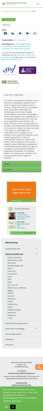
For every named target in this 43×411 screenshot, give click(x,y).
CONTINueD (12, 274)
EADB (9, 277)
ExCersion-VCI (12, 285)
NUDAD (10, 293)
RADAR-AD (11, 312)
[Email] (27, 33)
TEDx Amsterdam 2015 (13, 59)
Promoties (9, 344)
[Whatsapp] (34, 33)
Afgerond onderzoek (23, 11)
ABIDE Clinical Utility (14, 260)
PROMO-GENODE (14, 310)
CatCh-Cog (11, 271)
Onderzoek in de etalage (15, 328)
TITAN (9, 318)
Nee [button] (6, 407)
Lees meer (20, 219)
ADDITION (11, 263)
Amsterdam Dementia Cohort (16, 323)
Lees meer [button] (16, 401)
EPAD (9, 282)
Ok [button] (13, 407)
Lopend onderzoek (12, 249)
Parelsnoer (11, 299)
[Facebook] (5, 33)
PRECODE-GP (12, 304)
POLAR (10, 301)
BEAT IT (10, 268)
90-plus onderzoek (14, 257)
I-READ (10, 290)
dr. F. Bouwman (20, 40)
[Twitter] (20, 33)
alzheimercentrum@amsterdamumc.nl (21, 373)
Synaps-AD (11, 315)
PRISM (9, 307)
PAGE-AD (10, 296)
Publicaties (9, 339)
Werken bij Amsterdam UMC (21, 385)
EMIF (9, 279)
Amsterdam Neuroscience (20, 49)
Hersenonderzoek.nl (13, 334)
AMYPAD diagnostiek (15, 266)
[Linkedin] (12, 33)
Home (4, 11)
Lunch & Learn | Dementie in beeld (23, 216)
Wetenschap (11, 11)
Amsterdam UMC (21, 383)
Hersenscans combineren (16, 288)
